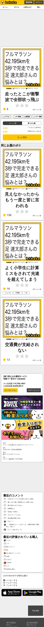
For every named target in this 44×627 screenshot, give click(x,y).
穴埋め (17, 293)
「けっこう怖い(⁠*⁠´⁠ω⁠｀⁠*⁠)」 (13, 530)
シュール (8, 293)
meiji (6, 556)
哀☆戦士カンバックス (12, 553)
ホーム (5, 7)
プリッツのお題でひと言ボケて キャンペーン (22, 444)
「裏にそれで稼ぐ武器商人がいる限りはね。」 (20, 502)
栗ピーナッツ (9, 547)
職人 (38, 7)
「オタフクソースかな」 (13, 515)
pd (6, 550)
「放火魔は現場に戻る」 (13, 518)
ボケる (16, 7)
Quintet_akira (9, 569)
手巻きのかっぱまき (34, 131)
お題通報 (27, 116)
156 (7, 215)
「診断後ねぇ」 (10, 508)
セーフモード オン (10, 390)
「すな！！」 (9, 521)
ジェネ (7, 540)
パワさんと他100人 (34, 127)
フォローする (10, 583)
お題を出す (27, 7)
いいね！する (10, 580)
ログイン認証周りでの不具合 (22, 458)
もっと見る (22, 137)
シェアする (5, 116)
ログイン (39, 2)
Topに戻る (35, 611)
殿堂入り (9, 625)
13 (6, 359)
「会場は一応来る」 (11, 512)
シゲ (6, 543)
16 (6, 288)
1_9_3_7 (7, 559)
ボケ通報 (18, 116)
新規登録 (29, 2)
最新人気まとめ (31, 625)
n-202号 (7, 563)
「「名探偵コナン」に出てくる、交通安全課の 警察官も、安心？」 (21, 525)
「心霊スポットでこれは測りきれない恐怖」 (19, 499)
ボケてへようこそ (33, 390)
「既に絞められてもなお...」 (14, 505)
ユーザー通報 (37, 116)
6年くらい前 (37, 109)
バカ (25, 293)
